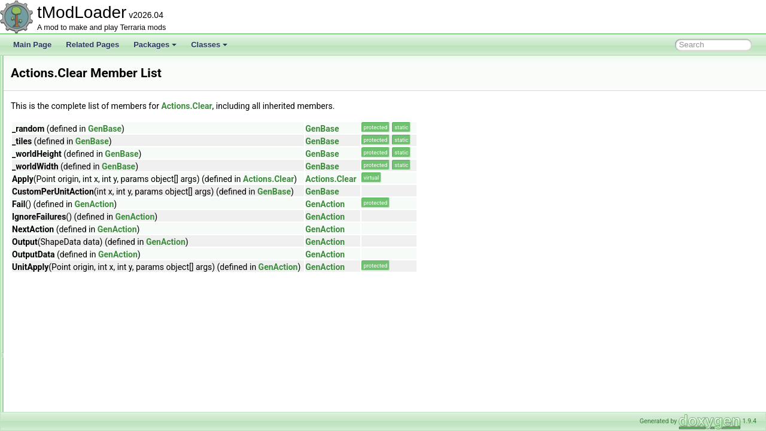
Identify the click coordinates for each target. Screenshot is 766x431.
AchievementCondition (75, 81)
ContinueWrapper (77, 292)
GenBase (254, 128)
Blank (58, 226)
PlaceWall (65, 384)
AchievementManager (74, 121)
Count (58, 305)
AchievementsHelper (72, 134)
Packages (155, 44)
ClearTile (63, 266)
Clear (57, 239)
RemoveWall (69, 410)
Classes (209, 44)
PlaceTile (63, 371)
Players (61, 397)
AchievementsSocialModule (83, 147)
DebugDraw (68, 331)
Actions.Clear (336, 106)
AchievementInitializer (74, 108)
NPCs (58, 358)
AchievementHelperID (74, 94)
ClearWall (64, 279)
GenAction (244, 204)
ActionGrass (58, 187)
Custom (61, 318)
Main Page (32, 44)
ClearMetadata (72, 252)
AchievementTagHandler (78, 160)
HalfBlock (64, 345)
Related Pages (92, 44)
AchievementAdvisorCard (79, 68)
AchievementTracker (72, 173)
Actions (51, 213)
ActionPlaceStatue (68, 200)
